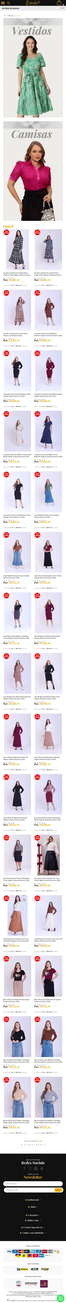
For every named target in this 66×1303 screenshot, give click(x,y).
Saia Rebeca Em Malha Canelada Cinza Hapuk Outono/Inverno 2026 (16, 637)
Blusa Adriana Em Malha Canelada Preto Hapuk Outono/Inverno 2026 (16, 1061)
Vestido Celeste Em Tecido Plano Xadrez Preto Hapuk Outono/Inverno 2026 (17, 275)
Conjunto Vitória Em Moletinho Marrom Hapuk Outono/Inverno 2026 (48, 334)
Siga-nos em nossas (33, 1160)
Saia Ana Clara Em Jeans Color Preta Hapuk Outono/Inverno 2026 (47, 577)
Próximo (44, 1145)
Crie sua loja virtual (22, 1300)
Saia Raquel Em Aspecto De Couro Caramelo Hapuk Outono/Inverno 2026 (16, 941)
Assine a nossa (33, 1174)
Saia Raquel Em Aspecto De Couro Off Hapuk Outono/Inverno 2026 (48, 940)
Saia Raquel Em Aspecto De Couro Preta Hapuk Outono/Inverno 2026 (47, 879)
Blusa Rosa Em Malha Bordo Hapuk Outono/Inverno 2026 (47, 1000)
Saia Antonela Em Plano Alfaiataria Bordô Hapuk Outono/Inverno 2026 (47, 819)
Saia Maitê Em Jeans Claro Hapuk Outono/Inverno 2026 (46, 516)
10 (41, 1145)
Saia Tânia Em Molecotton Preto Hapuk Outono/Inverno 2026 (15, 819)
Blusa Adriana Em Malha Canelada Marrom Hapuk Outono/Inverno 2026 (48, 1061)
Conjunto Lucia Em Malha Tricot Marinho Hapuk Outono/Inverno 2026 (48, 455)
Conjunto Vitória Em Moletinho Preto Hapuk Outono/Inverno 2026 (16, 395)
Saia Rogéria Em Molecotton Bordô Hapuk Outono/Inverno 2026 (47, 637)
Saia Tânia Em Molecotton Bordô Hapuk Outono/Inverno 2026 (15, 758)
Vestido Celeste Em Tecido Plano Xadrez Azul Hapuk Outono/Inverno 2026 (47, 275)
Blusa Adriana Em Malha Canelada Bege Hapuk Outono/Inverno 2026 (16, 1121)
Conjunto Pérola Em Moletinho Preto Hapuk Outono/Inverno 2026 (17, 516)
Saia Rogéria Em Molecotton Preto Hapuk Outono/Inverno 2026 (47, 698)
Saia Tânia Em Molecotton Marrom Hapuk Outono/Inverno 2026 (47, 758)
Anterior (22, 1145)
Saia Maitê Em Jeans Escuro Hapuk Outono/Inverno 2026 (16, 577)
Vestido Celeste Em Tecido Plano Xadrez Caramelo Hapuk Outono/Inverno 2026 (15, 335)
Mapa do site (37, 1296)
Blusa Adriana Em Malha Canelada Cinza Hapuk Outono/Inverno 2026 (47, 1121)
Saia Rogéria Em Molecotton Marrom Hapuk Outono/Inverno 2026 (17, 698)
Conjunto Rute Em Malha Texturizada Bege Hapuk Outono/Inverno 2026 (17, 455)
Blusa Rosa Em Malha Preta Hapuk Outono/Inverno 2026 (16, 1000)
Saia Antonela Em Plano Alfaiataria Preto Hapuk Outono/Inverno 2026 (16, 879)
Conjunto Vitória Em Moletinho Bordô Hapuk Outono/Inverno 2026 (48, 395)
